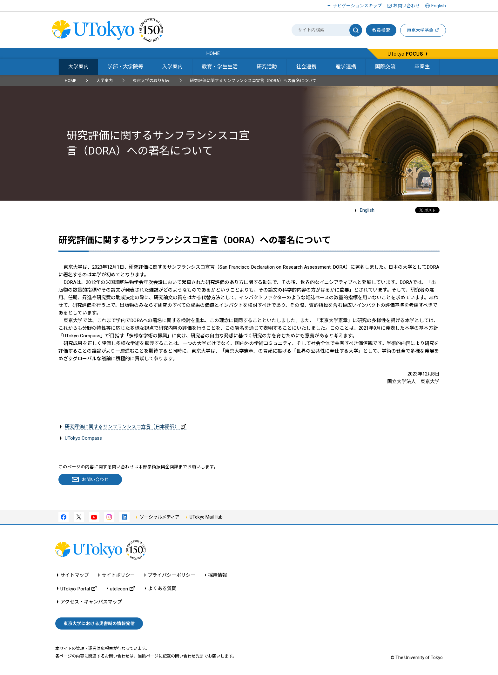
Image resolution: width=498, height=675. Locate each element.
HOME (70, 80)
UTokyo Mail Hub (206, 517)
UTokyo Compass (83, 438)
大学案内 (78, 67)
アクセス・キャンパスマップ (91, 602)
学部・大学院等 (125, 67)
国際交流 (385, 67)
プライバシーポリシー (171, 575)
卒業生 (422, 67)
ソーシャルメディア (159, 517)
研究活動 (267, 67)
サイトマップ (74, 575)
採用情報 (217, 575)
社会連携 (306, 67)
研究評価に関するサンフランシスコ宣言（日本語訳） (125, 427)
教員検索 (381, 30)
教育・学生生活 (220, 67)
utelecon (122, 588)
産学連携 (346, 67)
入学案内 (172, 67)
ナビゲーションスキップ (357, 5)
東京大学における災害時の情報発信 (99, 623)
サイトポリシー (118, 575)
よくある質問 (162, 588)
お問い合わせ (406, 5)
